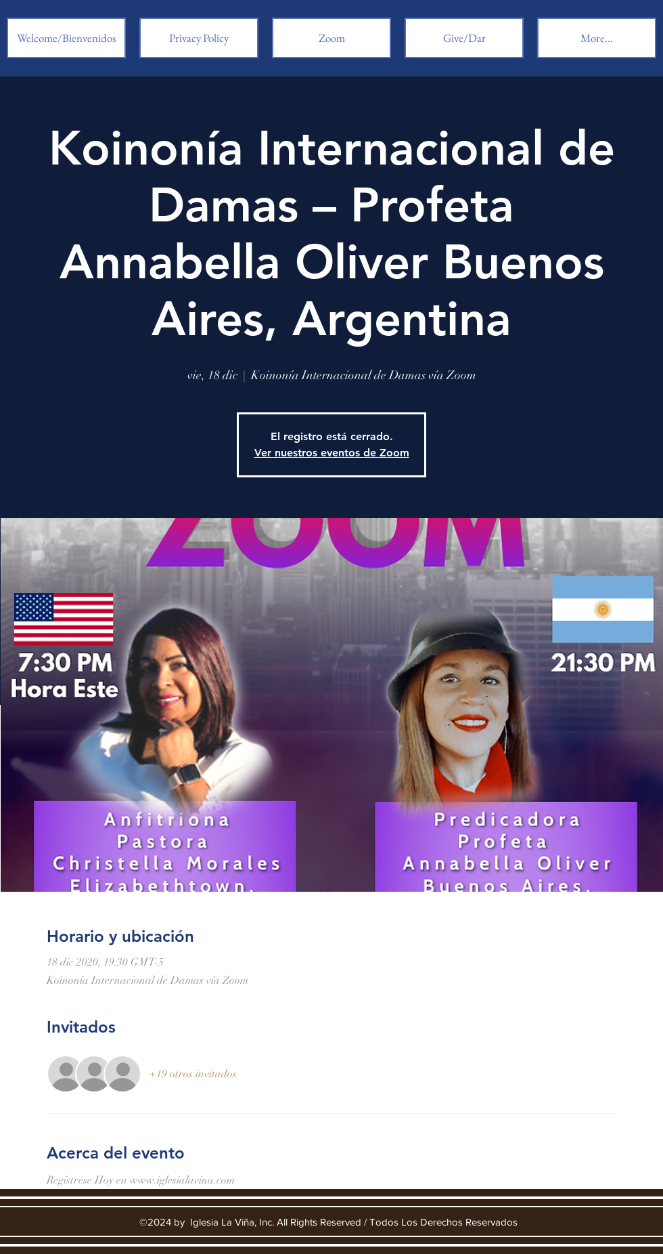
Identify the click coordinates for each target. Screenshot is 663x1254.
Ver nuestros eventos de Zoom (331, 452)
